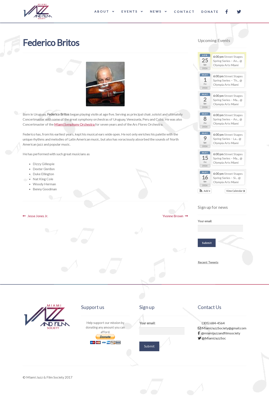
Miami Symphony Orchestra (74, 124)
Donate (210, 11)
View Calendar (235, 190)
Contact (184, 11)
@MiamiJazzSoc (212, 338)
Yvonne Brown (172, 215)
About (101, 11)
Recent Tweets (208, 262)
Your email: (205, 221)
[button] (205, 191)
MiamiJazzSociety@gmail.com (222, 328)
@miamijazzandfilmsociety (219, 333)
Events (129, 11)
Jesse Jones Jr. (37, 215)
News (156, 11)
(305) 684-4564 (211, 323)
